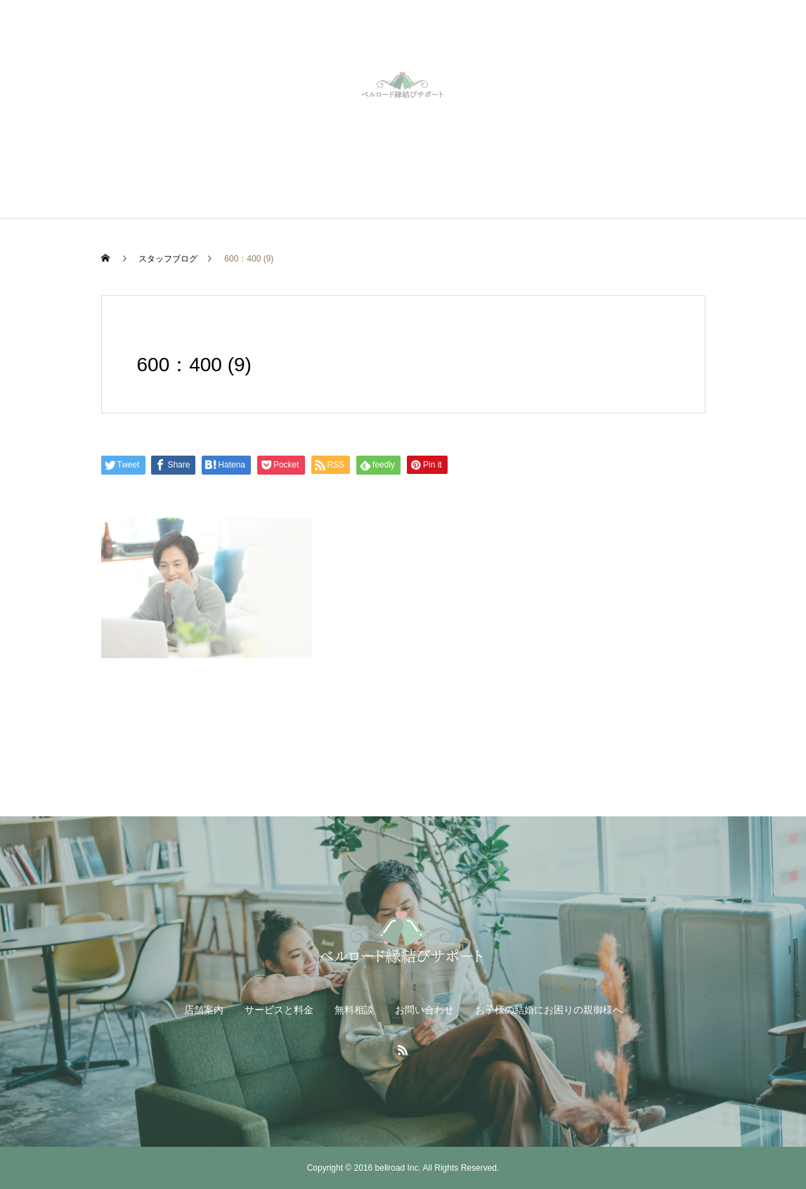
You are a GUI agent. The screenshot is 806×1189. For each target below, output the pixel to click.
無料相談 (354, 1009)
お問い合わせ (424, 1009)
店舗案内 (203, 1009)
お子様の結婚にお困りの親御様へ (549, 1009)
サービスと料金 (279, 1009)
